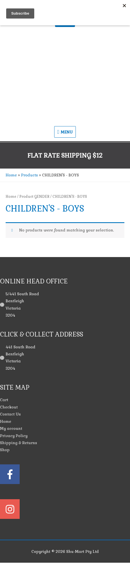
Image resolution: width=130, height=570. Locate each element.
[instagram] (65, 509)
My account (11, 428)
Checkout (9, 407)
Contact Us (10, 414)
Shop (5, 450)
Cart (4, 400)
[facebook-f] (65, 481)
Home (11, 196)
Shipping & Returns (18, 442)
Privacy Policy (14, 435)
